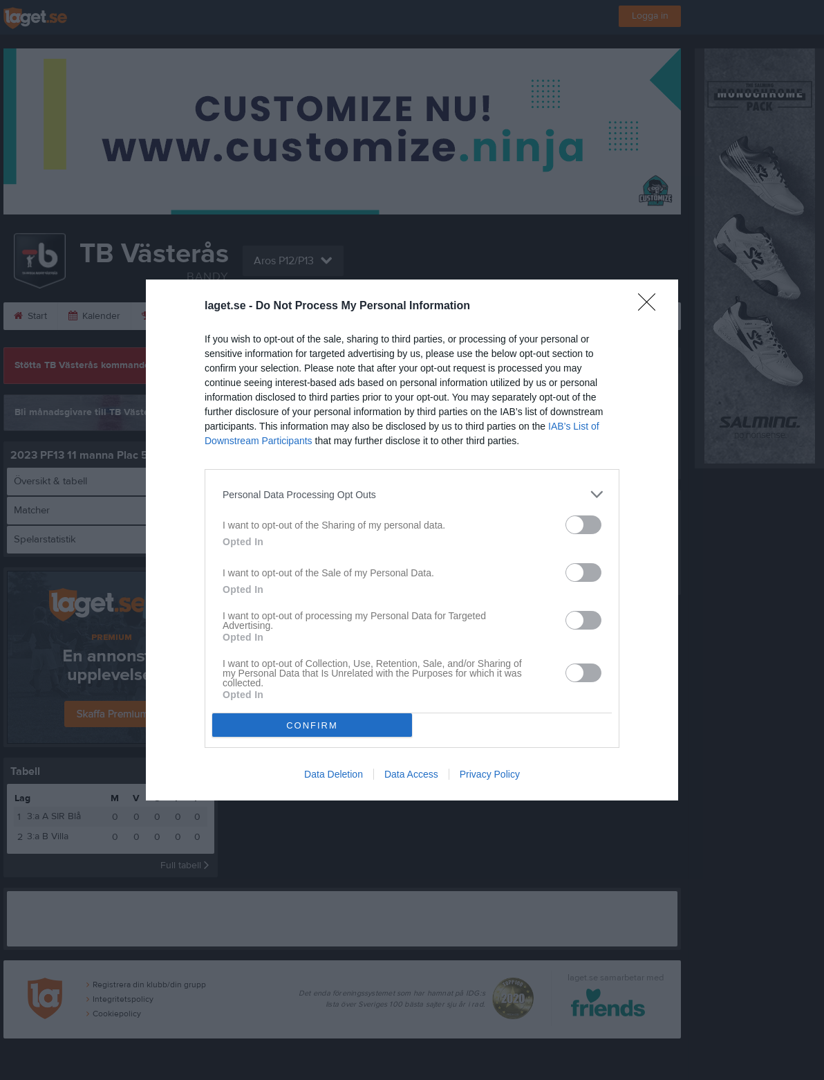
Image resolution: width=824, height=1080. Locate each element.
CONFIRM (312, 725)
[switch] (583, 524)
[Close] (651, 306)
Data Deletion (333, 774)
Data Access (411, 774)
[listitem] (412, 494)
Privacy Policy (490, 774)
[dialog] (412, 540)
